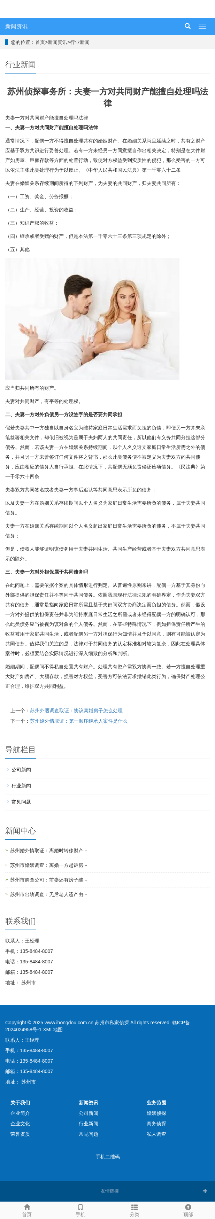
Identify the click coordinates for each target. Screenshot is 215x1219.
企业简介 (20, 1113)
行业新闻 (80, 42)
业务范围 (156, 1102)
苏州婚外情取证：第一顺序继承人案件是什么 (79, 721)
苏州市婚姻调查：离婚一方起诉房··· (48, 865)
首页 (40, 42)
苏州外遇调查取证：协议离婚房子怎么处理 (76, 710)
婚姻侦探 (156, 1113)
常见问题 (21, 802)
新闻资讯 (16, 26)
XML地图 (53, 1029)
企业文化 (20, 1123)
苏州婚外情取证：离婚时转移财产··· (48, 850)
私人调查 (156, 1134)
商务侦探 (156, 1123)
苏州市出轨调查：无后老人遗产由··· (48, 894)
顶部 (188, 1209)
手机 (80, 1209)
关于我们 (20, 1102)
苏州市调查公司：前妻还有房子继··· (48, 880)
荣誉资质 (20, 1134)
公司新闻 (21, 769)
